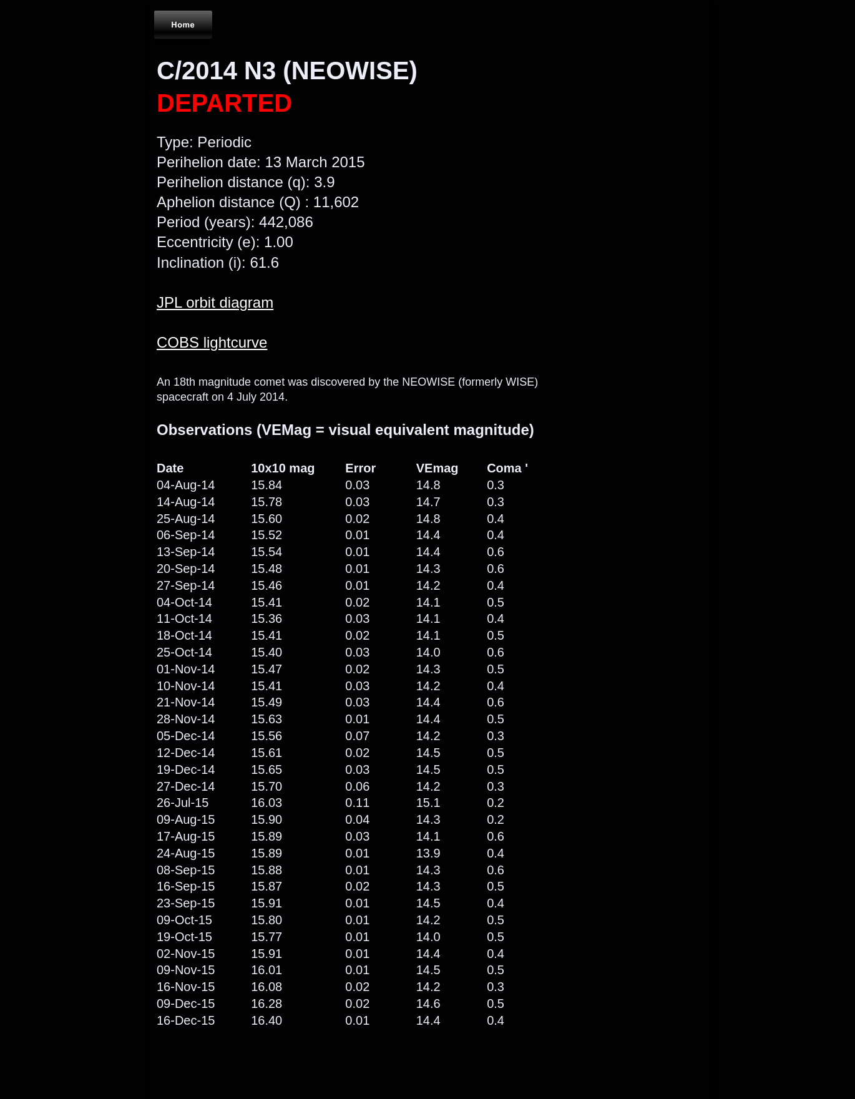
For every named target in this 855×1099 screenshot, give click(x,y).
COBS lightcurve (212, 342)
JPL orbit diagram (215, 302)
